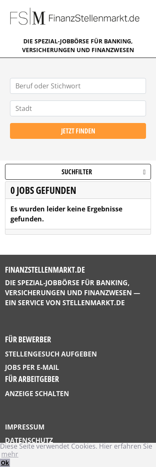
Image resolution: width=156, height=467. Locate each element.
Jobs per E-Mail (32, 367)
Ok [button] (5, 463)
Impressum (25, 427)
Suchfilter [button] (104, 172)
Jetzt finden (78, 131)
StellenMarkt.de (93, 302)
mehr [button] (9, 454)
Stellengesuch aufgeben (51, 354)
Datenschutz (29, 440)
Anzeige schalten (37, 393)
